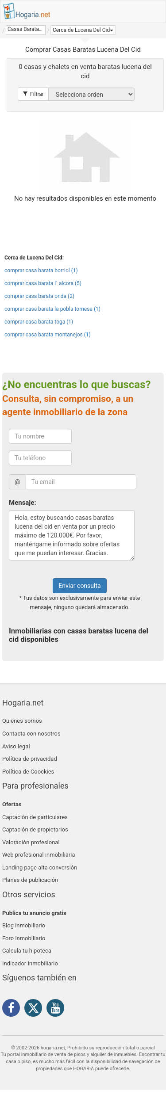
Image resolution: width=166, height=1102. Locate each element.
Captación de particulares (35, 817)
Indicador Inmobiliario (30, 963)
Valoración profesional (31, 842)
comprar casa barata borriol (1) (41, 270)
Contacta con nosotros (31, 733)
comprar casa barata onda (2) (39, 296)
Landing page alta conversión (39, 867)
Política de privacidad (29, 758)
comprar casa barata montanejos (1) (47, 335)
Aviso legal (16, 746)
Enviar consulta (79, 585)
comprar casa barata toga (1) (38, 322)
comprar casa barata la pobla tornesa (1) (52, 309)
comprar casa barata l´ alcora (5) (42, 283)
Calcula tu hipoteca (26, 950)
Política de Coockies (28, 771)
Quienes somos (22, 720)
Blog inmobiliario (23, 925)
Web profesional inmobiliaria (38, 854)
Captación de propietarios (35, 829)
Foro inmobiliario (23, 938)
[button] (83, 30)
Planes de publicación (30, 880)
